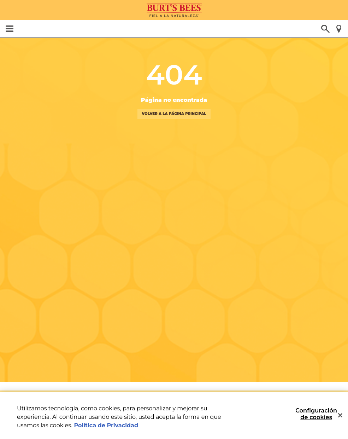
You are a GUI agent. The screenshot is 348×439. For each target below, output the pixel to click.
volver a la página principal (174, 114)
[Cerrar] (340, 415)
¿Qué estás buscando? (325, 29)
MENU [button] (9, 28)
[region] (174, 415)
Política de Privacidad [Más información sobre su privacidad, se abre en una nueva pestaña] (106, 425)
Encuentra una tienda (339, 29)
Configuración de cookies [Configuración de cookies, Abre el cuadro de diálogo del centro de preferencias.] (316, 414)
